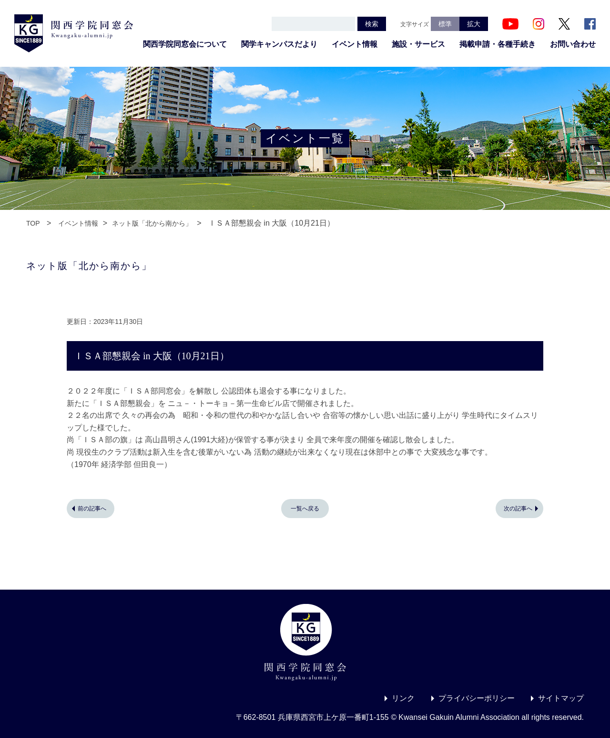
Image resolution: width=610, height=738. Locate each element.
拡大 (473, 24)
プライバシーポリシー (476, 698)
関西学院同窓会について (185, 44)
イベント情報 (354, 44)
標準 (445, 24)
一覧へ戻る (305, 508)
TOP (33, 223)
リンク (403, 698)
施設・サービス (418, 44)
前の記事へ (92, 508)
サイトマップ (561, 698)
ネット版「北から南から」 (152, 223)
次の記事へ (518, 508)
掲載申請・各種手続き (497, 44)
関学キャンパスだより (279, 44)
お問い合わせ (573, 44)
